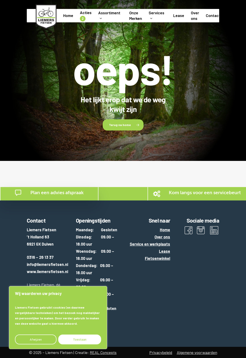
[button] (123, 125)
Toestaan (79, 339)
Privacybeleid (160, 352)
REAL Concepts (103, 352)
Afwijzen (36, 339)
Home (165, 229)
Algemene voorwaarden (197, 352)
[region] (58, 317)
